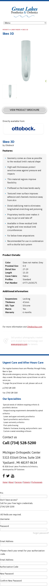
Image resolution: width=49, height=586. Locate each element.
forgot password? (41, 533)
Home (5, 482)
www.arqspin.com (19, 344)
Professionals (36, 482)
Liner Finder (15, 30)
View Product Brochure (24, 110)
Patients (6, 30)
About (11, 482)
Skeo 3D (25, 30)
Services (18, 482)
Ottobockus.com (34, 327)
